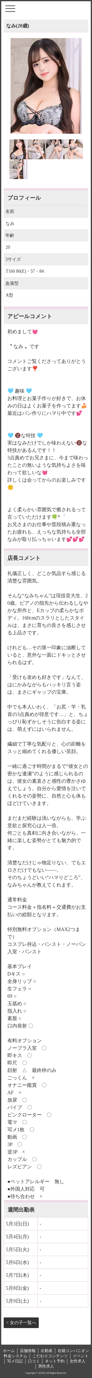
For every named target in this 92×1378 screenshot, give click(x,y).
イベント (81, 1356)
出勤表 (47, 1351)
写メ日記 (15, 1361)
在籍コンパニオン (73, 1351)
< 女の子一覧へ (21, 1322)
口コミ (34, 1361)
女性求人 (77, 1361)
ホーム (9, 1351)
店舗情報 (28, 1351)
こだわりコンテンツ (50, 1356)
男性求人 (46, 1366)
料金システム (15, 1356)
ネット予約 (55, 1361)
